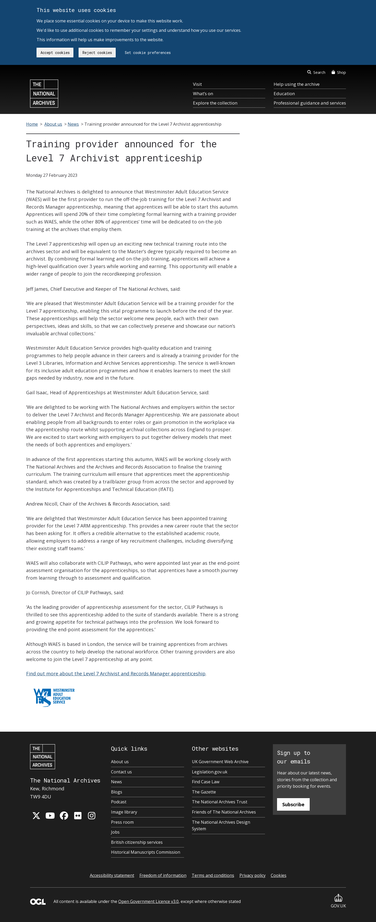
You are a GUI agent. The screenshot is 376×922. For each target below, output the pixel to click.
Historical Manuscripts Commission (145, 852)
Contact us (121, 772)
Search (316, 72)
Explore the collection (215, 103)
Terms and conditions (213, 875)
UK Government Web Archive (220, 762)
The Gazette (204, 792)
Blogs (116, 792)
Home (32, 124)
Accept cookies (55, 52)
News (73, 124)
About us (53, 124)
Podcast (118, 802)
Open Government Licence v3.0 (148, 901)
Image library (124, 812)
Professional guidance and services (310, 103)
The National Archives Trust (219, 802)
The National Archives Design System (221, 825)
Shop (339, 72)
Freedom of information (162, 875)
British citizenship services (137, 842)
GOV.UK (338, 901)
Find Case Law (205, 782)
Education (284, 93)
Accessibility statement (112, 875)
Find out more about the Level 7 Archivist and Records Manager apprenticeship (115, 673)
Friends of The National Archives (224, 812)
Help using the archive (297, 84)
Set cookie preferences (148, 52)
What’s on (203, 93)
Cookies (278, 875)
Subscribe (293, 804)
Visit (197, 84)
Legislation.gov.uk (209, 772)
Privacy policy (252, 875)
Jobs (115, 832)
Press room (122, 822)
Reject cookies (97, 52)
